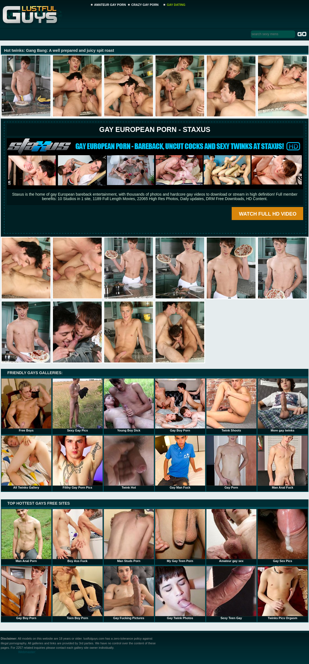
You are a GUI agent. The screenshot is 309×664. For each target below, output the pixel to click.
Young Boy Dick (129, 405)
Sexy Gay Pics (77, 405)
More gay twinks (282, 405)
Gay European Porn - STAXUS (154, 129)
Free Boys (26, 405)
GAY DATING (176, 4)
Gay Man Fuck (180, 462)
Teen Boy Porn (77, 593)
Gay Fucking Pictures (129, 593)
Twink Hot (129, 462)
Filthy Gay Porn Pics (77, 462)
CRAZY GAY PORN (145, 4)
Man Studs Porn (129, 536)
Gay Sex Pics (282, 536)
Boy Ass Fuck (77, 536)
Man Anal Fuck (282, 462)
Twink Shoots (231, 405)
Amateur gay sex (231, 536)
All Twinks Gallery (26, 462)
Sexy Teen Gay (231, 593)
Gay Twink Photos (180, 593)
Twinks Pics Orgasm (282, 593)
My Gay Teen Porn (180, 536)
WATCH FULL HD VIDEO (267, 214)
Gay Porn (231, 462)
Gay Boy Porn (180, 405)
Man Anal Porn (26, 536)
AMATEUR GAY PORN (110, 4)
